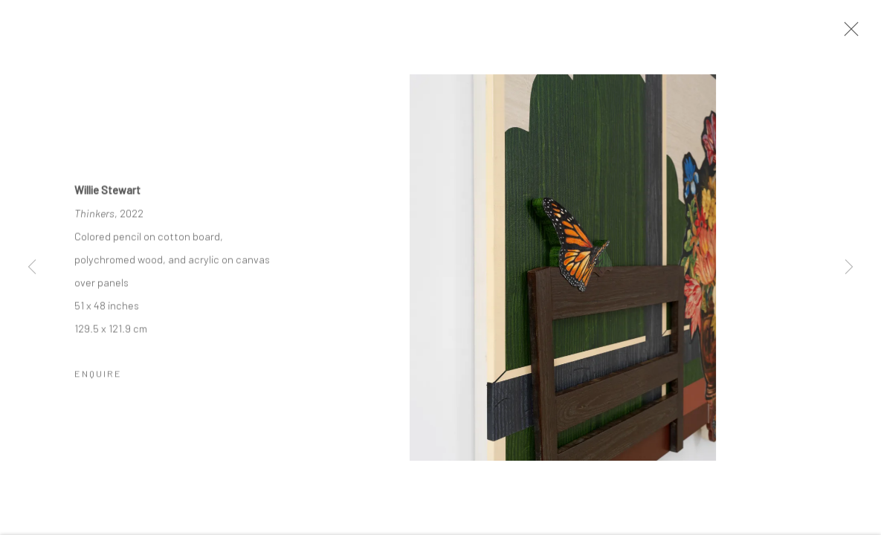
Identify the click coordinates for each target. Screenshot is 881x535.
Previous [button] (32, 267)
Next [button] (849, 267)
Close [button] (847, 33)
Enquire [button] (98, 374)
